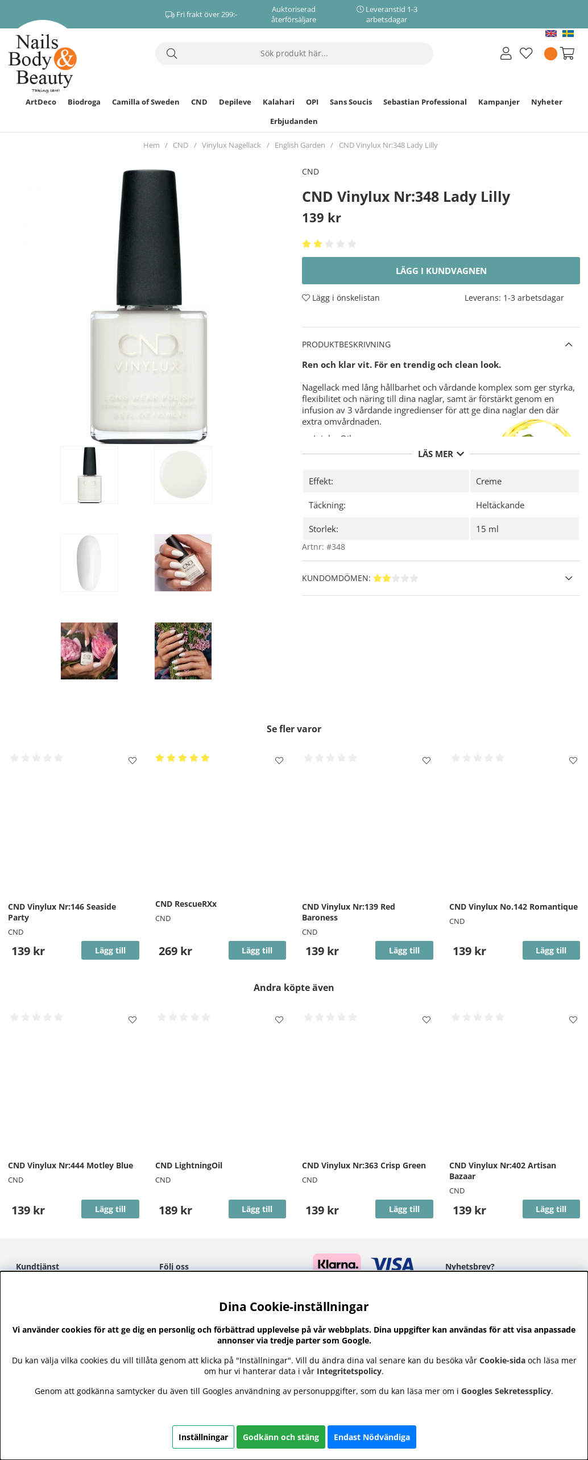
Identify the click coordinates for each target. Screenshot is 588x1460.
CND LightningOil (188, 1165)
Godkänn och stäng (281, 1437)
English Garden (300, 145)
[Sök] (294, 53)
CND (199, 102)
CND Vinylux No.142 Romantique (513, 906)
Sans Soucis (351, 102)
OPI (312, 102)
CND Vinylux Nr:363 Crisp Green (364, 1165)
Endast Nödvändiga (372, 1437)
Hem (151, 145)
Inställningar (203, 1437)
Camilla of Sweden (146, 102)
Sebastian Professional (425, 102)
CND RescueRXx (186, 903)
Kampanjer (499, 102)
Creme (489, 481)
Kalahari (279, 102)
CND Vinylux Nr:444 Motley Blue (70, 1165)
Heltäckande (500, 505)
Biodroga (84, 102)
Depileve (235, 102)
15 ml (487, 528)
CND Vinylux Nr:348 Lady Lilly (388, 145)
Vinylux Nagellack (231, 145)
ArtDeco (41, 102)
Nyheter (546, 102)
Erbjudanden (294, 121)
